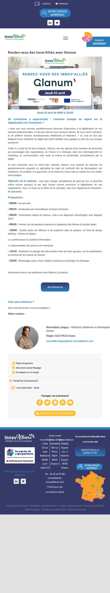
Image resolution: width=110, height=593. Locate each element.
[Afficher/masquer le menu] (66, 38)
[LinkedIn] (16, 481)
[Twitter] (23, 481)
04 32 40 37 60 (57, 474)
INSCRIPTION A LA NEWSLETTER (90, 451)
